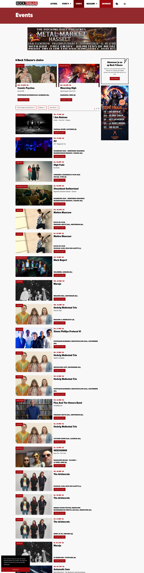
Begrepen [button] (16, 569)
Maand (41, 107)
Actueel (53, 3)
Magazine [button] (92, 3)
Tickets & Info (23, 100)
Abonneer (106, 3)
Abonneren (115, 78)
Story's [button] (66, 3)
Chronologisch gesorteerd (25, 107)
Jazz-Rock (53, 107)
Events (79, 3)
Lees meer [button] (6, 564)
